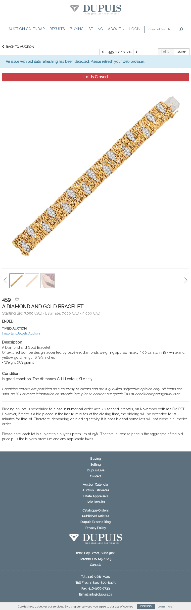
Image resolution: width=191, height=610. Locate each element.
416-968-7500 (99, 577)
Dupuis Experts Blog (95, 522)
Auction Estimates (95, 490)
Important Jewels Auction (21, 333)
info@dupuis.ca (100, 594)
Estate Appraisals (95, 496)
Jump (182, 52)
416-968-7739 (99, 588)
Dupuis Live (95, 470)
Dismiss (145, 606)
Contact (95, 476)
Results (57, 29)
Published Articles (95, 516)
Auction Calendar (26, 29)
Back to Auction (20, 47)
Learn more (164, 606)
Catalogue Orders (95, 510)
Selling (96, 29)
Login (135, 29)
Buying (77, 29)
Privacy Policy (95, 528)
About (116, 29)
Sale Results (96, 502)
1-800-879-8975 (102, 583)
